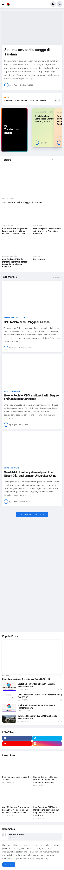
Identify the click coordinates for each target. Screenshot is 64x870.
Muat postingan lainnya (30, 514)
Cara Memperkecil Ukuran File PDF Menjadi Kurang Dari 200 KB (40, 696)
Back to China (39, 259)
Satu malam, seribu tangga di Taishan (27, 52)
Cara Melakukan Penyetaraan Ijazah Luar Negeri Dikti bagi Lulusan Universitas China (15, 231)
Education (15, 391)
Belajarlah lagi (42, 858)
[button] (4, 4)
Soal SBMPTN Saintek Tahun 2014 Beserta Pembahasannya (36, 685)
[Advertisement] (32, 552)
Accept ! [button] (8, 864)
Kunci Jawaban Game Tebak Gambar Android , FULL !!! (44, 119)
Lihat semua (57, 160)
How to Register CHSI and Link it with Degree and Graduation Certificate (47, 231)
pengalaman (22, 318)
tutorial (38, 138)
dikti (7, 468)
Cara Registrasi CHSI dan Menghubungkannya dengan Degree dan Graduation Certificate (14, 263)
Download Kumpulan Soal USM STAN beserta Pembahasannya (25, 100)
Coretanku (9, 318)
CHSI (6, 391)
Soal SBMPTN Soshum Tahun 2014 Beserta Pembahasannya (36, 706)
